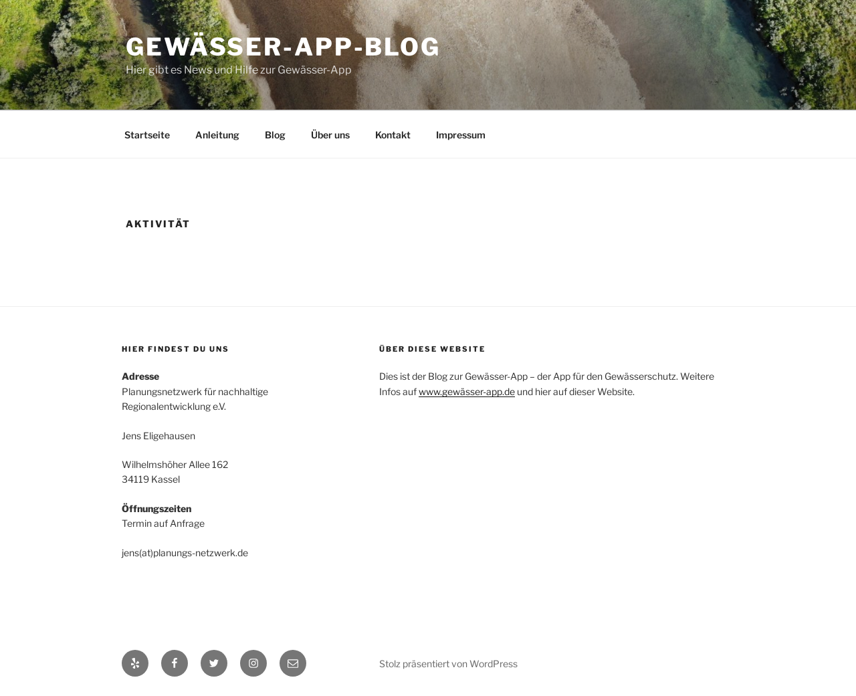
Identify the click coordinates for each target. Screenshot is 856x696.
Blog (275, 134)
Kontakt (393, 134)
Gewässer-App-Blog (283, 47)
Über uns (330, 134)
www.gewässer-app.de (467, 391)
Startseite (147, 134)
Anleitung (217, 134)
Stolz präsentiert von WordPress (448, 663)
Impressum (461, 134)
